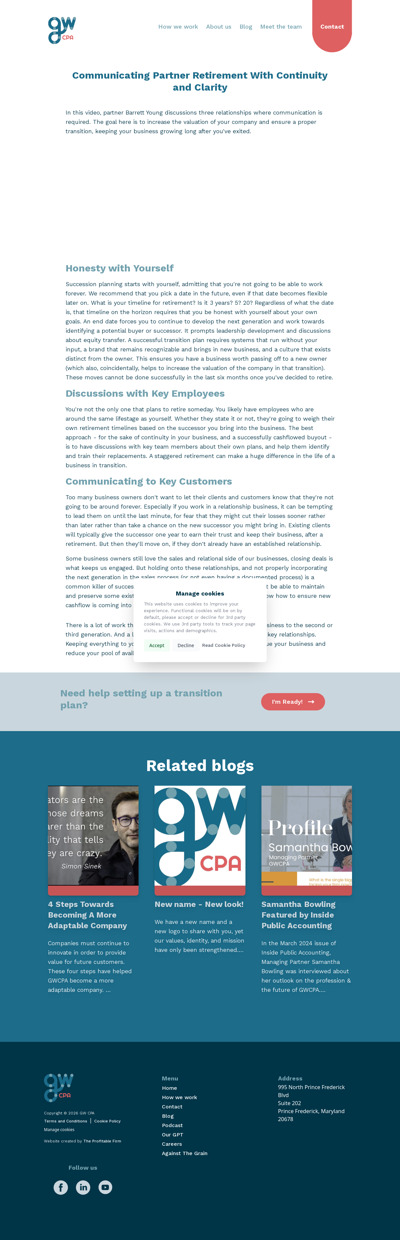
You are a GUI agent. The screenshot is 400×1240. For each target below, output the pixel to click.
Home (169, 1088)
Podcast (172, 1125)
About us (218, 26)
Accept (156, 645)
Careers (172, 1144)
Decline (186, 645)
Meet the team (281, 26)
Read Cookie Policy (223, 645)
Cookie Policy (107, 1121)
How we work (178, 26)
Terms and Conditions (65, 1121)
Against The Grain (184, 1153)
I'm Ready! (293, 701)
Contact (332, 26)
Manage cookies (59, 1129)
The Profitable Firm (102, 1141)
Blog (245, 26)
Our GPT (173, 1134)
